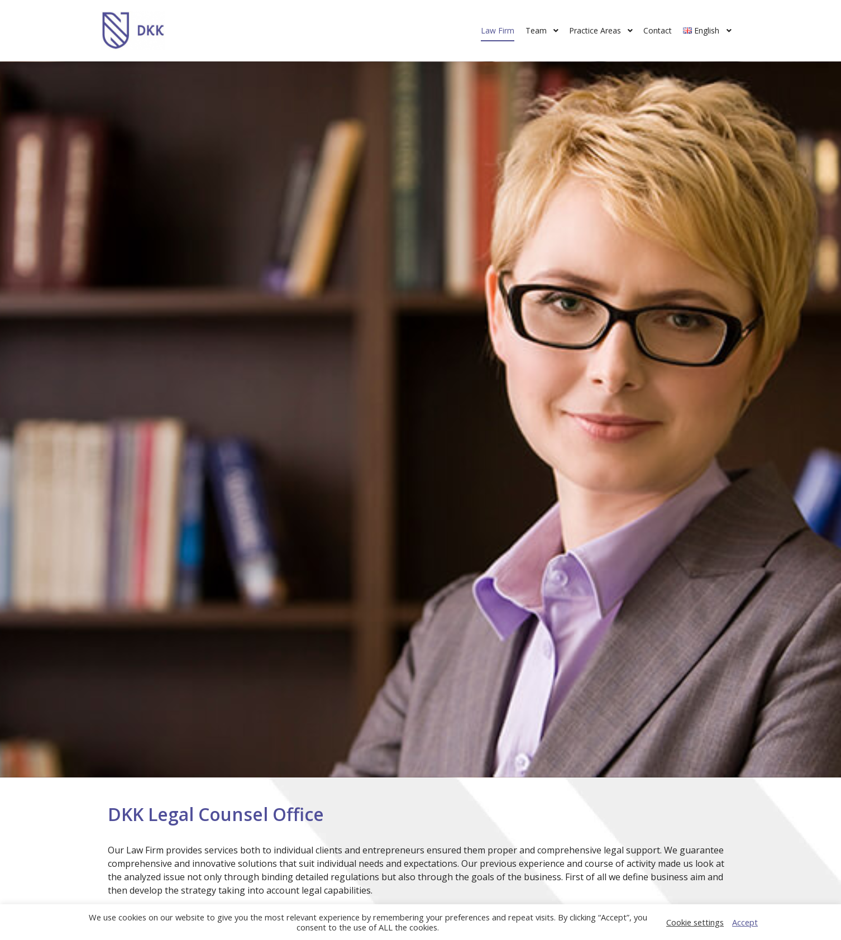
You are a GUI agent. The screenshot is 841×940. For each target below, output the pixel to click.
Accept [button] (745, 922)
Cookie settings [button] (695, 922)
